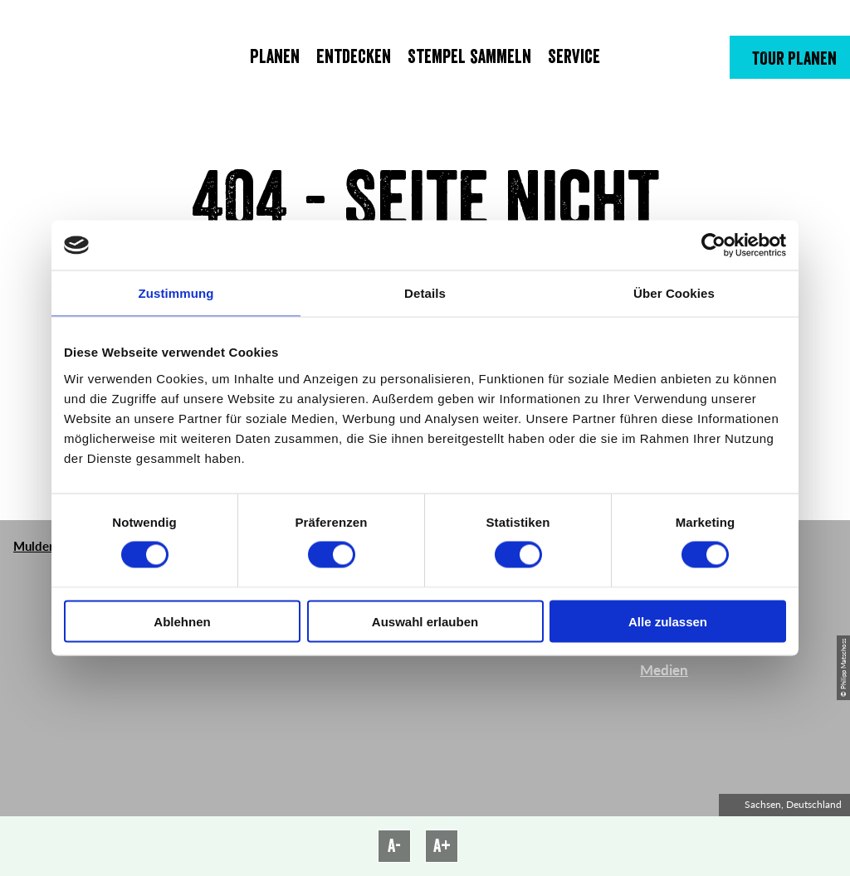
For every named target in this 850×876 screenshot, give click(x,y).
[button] (790, 57)
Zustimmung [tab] (176, 293)
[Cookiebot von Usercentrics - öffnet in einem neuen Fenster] (713, 245)
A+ (442, 846)
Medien (664, 670)
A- (394, 846)
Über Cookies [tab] (674, 293)
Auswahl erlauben (425, 621)
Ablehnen (182, 621)
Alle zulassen (667, 621)
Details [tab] (425, 293)
